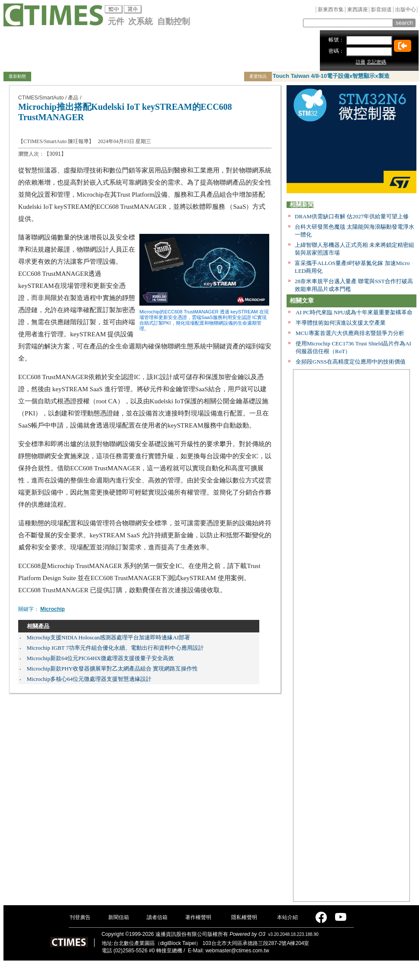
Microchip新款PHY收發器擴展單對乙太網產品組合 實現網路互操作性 (112, 668)
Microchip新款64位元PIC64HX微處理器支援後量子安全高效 (100, 658)
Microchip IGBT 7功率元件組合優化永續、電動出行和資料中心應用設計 (115, 648)
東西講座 (357, 9)
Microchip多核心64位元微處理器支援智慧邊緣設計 (89, 679)
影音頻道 (381, 9)
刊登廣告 (80, 917)
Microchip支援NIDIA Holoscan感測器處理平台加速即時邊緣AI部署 (108, 637)
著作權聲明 (198, 917)
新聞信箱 (118, 917)
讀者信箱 (157, 917)
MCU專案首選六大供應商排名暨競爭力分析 (350, 333)
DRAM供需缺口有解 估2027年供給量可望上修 (352, 216)
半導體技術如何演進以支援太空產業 (341, 322)
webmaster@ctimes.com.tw (237, 951)
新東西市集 (331, 9)
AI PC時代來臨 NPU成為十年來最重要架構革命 (354, 312)
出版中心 (405, 9)
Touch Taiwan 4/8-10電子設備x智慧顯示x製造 (331, 76)
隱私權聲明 (244, 917)
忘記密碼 (376, 61)
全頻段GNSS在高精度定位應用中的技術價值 (351, 361)
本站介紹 (287, 917)
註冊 (360, 61)
